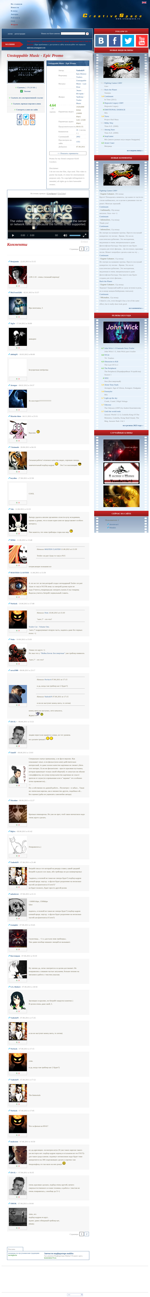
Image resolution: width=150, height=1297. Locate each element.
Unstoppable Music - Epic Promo (62, 63)
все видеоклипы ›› (135, 150)
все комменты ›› (136, 308)
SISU (106, 378)
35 (77, 130)
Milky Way (108, 123)
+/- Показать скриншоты (68, 153)
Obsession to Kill (111, 361)
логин (10, 34)
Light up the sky (110, 398)
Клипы (14, 11)
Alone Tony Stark (111, 385)
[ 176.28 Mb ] (25, 87)
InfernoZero (105, 220)
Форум (14, 24)
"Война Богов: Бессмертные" (53, 653)
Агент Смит (109, 143)
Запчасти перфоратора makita (58, 1253)
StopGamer (108, 136)
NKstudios (104, 297)
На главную (16, 4)
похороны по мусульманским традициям (23, 1253)
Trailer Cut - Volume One (39, 627)
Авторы (14, 14)
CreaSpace (51, 193)
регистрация (20, 34)
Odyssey (107, 405)
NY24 (106, 355)
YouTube (61, 193)
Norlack (47, 679)
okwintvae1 (114, 524)
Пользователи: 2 (112, 520)
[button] (84, 242)
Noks (46, 613)
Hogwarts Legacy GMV (113, 103)
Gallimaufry (105, 210)
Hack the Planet (110, 90)
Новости (15, 7)
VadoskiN (48, 696)
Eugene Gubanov (107, 194)
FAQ (13, 21)
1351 (78, 142)
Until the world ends (112, 411)
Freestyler (108, 391)
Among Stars (109, 129)
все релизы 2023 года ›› (133, 425)
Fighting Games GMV (113, 83)
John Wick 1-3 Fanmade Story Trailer (119, 348)
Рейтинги (15, 18)
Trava (106, 116)
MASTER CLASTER (52, 549)
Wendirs (112, 528)
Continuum (108, 96)
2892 (78, 136)
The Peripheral (110, 368)
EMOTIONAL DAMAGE (114, 110)
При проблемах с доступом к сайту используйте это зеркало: (60, 44)
